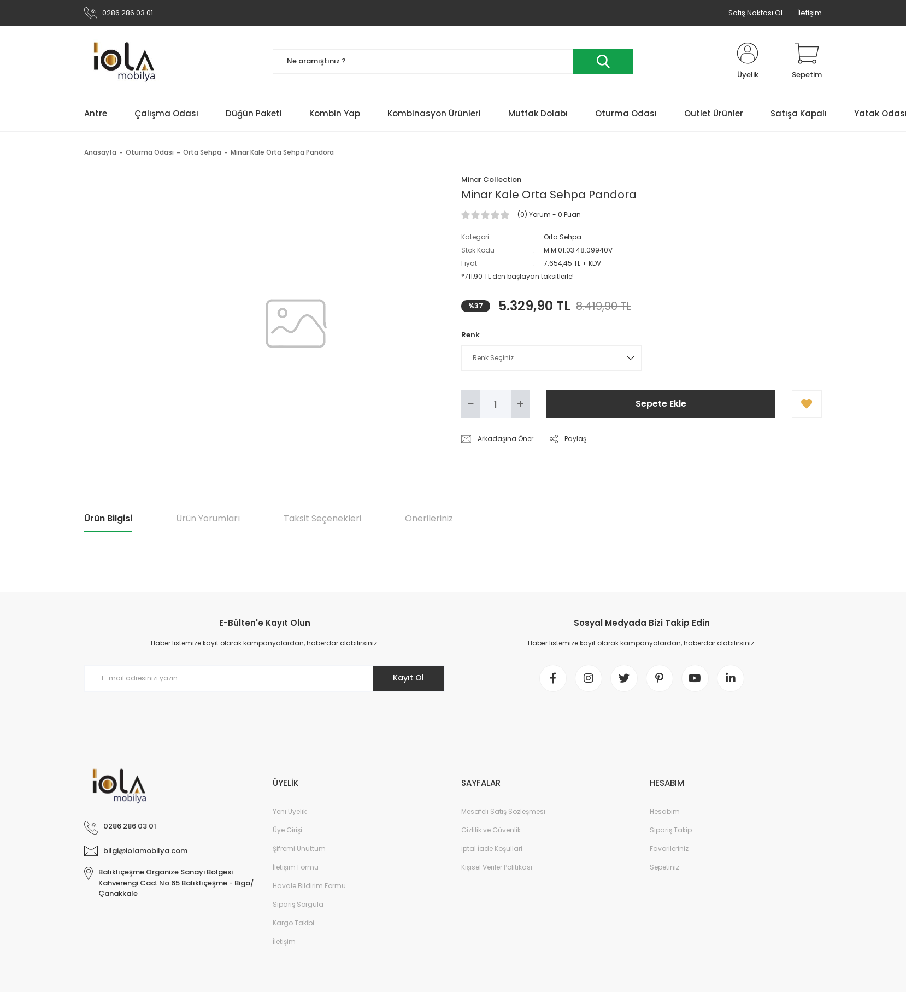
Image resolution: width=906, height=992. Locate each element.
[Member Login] (747, 61)
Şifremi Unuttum (299, 848)
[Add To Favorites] (807, 404)
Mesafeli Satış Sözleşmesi (503, 811)
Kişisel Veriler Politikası (496, 867)
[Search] (453, 61)
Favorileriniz (669, 848)
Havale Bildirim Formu (309, 885)
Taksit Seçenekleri (322, 518)
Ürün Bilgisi (108, 518)
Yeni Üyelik (290, 811)
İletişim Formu (296, 867)
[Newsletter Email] (264, 678)
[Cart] (807, 61)
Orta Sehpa (562, 237)
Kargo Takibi (293, 923)
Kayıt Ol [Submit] (408, 677)
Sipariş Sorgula (298, 904)
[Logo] (128, 61)
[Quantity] (495, 404)
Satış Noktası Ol (755, 13)
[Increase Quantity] (520, 404)
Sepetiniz (664, 867)
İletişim (809, 13)
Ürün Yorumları (208, 518)
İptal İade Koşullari (491, 848)
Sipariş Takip (671, 830)
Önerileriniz (429, 518)
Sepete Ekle (661, 403)
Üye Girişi (287, 830)
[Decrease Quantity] (470, 404)
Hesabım (665, 811)
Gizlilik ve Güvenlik (491, 830)
